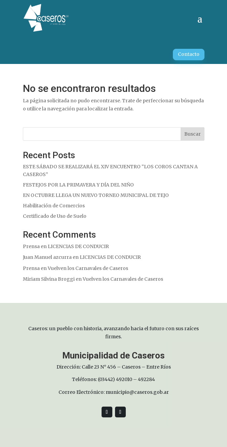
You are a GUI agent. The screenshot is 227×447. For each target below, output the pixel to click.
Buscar (192, 134)
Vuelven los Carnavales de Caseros (88, 268)
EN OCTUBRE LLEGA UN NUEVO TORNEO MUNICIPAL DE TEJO (96, 195)
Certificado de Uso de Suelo (54, 216)
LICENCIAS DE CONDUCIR (78, 246)
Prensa (31, 246)
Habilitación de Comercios (54, 206)
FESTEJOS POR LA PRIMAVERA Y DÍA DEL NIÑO (78, 185)
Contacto (188, 54)
